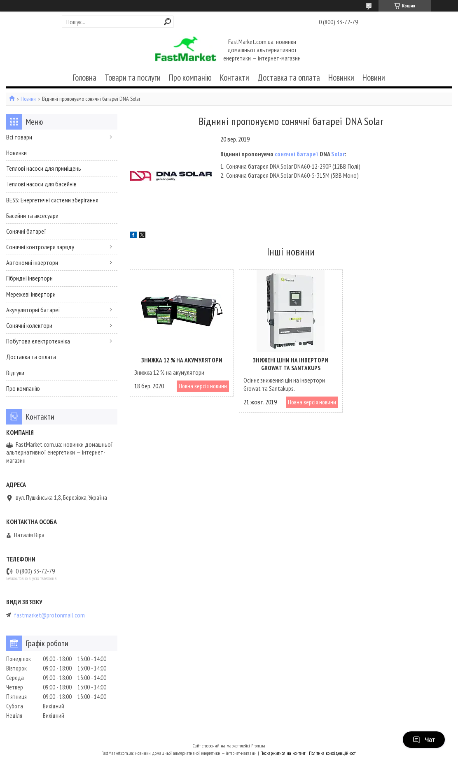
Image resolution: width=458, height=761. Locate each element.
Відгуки (15, 373)
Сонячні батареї (26, 231)
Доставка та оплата (288, 77)
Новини (373, 77)
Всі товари (19, 137)
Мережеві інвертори (31, 294)
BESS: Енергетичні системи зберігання (52, 200)
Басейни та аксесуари (32, 215)
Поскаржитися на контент (282, 753)
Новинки (341, 77)
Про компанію (190, 77)
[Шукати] (167, 22)
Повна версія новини (203, 386)
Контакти (234, 77)
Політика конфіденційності (333, 753)
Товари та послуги (133, 77)
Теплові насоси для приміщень (43, 168)
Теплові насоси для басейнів (41, 184)
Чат (424, 739)
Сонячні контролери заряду (40, 247)
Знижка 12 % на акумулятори (181, 360)
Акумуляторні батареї (33, 310)
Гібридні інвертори (29, 278)
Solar (338, 154)
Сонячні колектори (29, 325)
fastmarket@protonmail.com (49, 615)
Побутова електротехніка (38, 341)
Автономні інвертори (32, 262)
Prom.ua (258, 745)
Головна (84, 77)
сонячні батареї (296, 154)
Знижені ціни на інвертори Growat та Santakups (290, 364)
